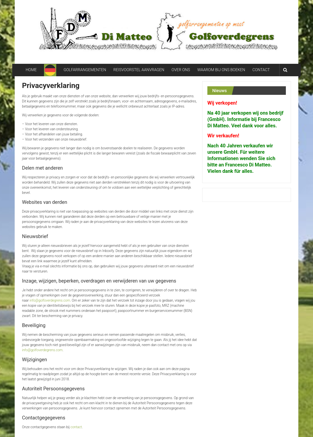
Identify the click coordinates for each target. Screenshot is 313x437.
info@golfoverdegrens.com (50, 300)
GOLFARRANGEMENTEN (85, 69)
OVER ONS (181, 69)
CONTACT (261, 69)
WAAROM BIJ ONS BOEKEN (221, 69)
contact (76, 427)
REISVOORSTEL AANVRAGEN (138, 69)
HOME (31, 69)
